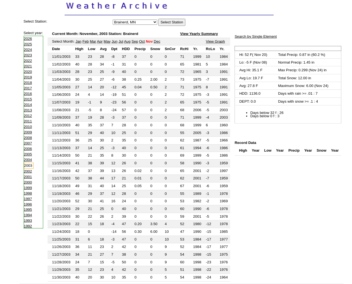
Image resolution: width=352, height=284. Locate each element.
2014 (28, 105)
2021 (28, 66)
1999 (28, 188)
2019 (28, 77)
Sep (134, 41)
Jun (115, 41)
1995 (28, 209)
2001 (28, 177)
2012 (28, 116)
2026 (28, 39)
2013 (28, 110)
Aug (127, 41)
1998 (28, 193)
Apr (100, 41)
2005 (28, 154)
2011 (28, 121)
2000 (28, 182)
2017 (28, 88)
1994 (28, 215)
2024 (28, 50)
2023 (28, 55)
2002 (28, 171)
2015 (28, 99)
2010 (28, 127)
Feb (85, 41)
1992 (28, 226)
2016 (28, 94)
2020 (28, 72)
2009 (28, 132)
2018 (28, 83)
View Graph (215, 41)
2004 (28, 160)
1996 (28, 204)
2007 (28, 143)
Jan (79, 41)
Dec (157, 41)
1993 (28, 221)
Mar (93, 41)
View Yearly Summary (199, 34)
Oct (142, 41)
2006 (28, 149)
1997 (28, 199)
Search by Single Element (256, 36)
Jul (121, 41)
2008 (28, 138)
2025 (28, 44)
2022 (28, 61)
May (107, 41)
